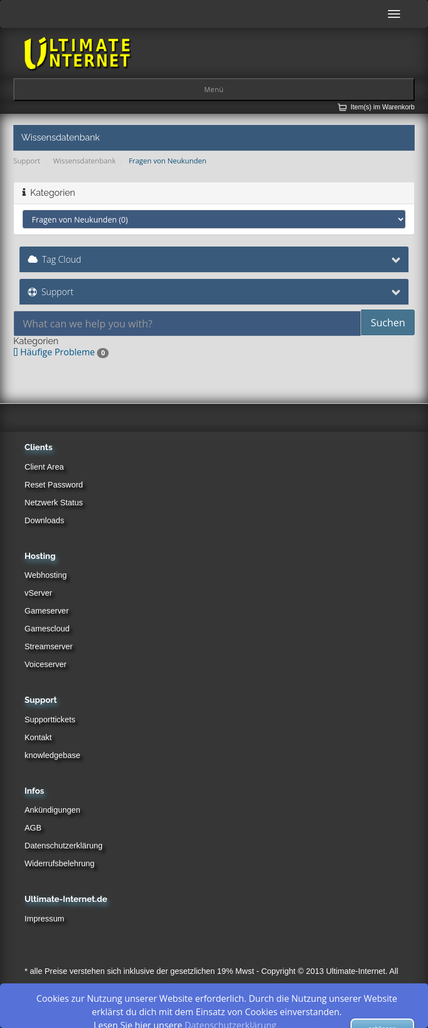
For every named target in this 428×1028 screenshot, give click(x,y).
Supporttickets (50, 719)
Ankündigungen (52, 809)
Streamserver (48, 646)
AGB (33, 827)
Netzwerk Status (54, 502)
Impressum (44, 918)
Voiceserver (45, 664)
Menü (213, 89)
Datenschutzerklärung (64, 845)
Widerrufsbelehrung (60, 863)
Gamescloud (47, 628)
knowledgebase (52, 755)
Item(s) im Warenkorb (383, 107)
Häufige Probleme (61, 352)
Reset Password (54, 484)
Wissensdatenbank (84, 161)
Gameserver (47, 610)
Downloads (44, 520)
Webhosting (46, 575)
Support (26, 161)
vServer (38, 592)
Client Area (44, 466)
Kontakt (38, 737)
